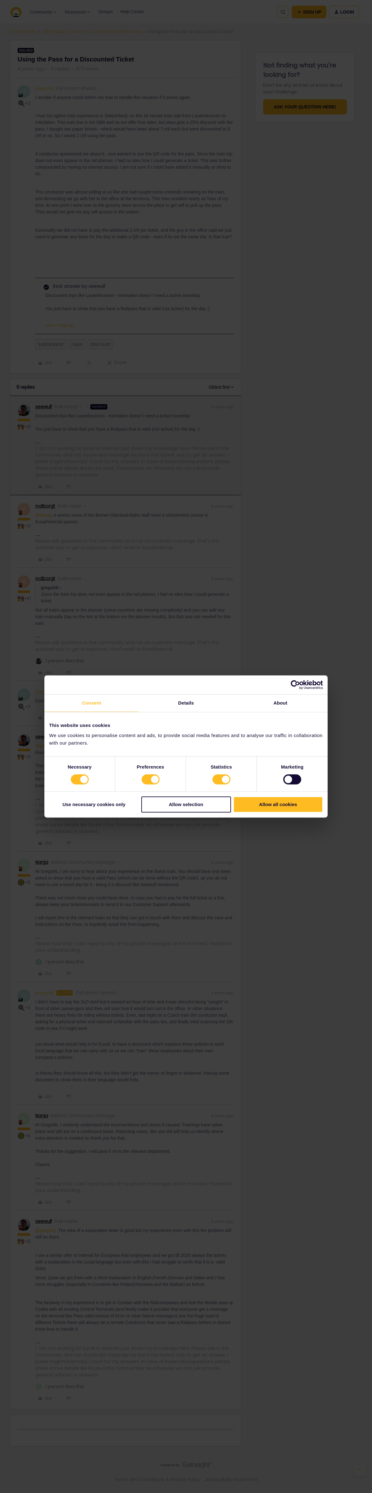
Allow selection (186, 804)
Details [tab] (186, 703)
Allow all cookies (278, 804)
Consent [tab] (91, 703)
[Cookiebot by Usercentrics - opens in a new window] (295, 684)
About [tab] (280, 703)
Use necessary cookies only (93, 804)
